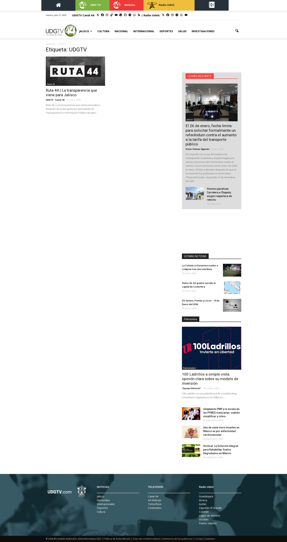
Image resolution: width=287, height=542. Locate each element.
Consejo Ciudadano (205, 538)
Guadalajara (206, 496)
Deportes (166, 31)
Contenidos (154, 508)
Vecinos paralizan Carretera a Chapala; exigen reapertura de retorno (219, 194)
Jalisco (85, 31)
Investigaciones (203, 31)
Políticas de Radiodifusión (117, 538)
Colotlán (204, 511)
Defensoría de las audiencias (177, 538)
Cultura (103, 31)
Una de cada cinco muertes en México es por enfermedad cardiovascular (221, 431)
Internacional (143, 31)
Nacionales (103, 500)
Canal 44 (51, 84)
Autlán (202, 504)
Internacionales (106, 504)
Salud (182, 31)
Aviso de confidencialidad (146, 538)
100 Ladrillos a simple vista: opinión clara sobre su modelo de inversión (210, 379)
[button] (236, 31)
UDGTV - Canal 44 (55, 99)
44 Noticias (154, 500)
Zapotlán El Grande (210, 508)
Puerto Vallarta (208, 523)
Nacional (121, 31)
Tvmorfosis (154, 504)
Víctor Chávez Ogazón (197, 149)
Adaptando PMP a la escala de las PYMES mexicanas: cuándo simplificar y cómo (221, 413)
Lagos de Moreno (209, 515)
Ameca (203, 500)
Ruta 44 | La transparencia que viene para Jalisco (71, 92)
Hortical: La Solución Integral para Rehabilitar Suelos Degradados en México (220, 450)
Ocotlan (203, 519)
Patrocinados (189, 368)
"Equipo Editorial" (191, 388)
